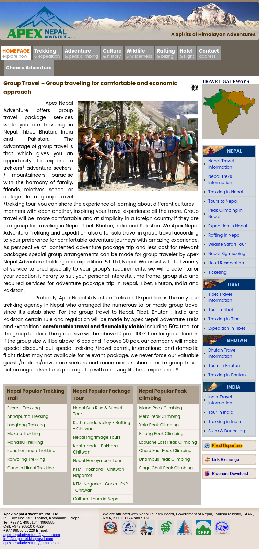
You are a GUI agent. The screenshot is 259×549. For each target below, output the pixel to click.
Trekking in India (224, 421)
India (233, 387)
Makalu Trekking (23, 433)
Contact (209, 53)
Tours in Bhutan (224, 365)
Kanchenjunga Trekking (31, 451)
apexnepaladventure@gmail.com (31, 543)
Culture (112, 53)
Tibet (233, 284)
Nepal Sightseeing (226, 253)
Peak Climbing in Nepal (225, 213)
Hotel (187, 53)
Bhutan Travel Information (222, 353)
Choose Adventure (29, 67)
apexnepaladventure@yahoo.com (31, 535)
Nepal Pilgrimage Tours (96, 437)
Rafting (166, 53)
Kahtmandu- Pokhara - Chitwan (97, 449)
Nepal (234, 151)
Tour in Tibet (220, 309)
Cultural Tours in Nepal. (96, 499)
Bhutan (237, 340)
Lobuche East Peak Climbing (168, 442)
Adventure (81, 53)
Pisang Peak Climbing (161, 433)
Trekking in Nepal (225, 192)
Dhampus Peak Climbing (164, 459)
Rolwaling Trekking (26, 459)
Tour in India (220, 412)
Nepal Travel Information (221, 164)
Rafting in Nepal (224, 235)
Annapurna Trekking (27, 416)
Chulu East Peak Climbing (165, 451)
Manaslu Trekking (25, 442)
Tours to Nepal (223, 201)
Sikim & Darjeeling (226, 431)
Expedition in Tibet (226, 328)
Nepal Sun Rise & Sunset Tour (97, 411)
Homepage (16, 53)
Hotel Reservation (226, 263)
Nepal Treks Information (220, 179)
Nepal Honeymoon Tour (97, 461)
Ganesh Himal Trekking (30, 468)
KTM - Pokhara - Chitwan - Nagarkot (100, 472)
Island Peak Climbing (160, 408)
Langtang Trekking (26, 425)
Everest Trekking (23, 408)
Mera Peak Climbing (159, 416)
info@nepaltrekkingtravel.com (28, 539)
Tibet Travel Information (220, 297)
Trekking (47, 53)
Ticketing (217, 272)
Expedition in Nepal (227, 226)
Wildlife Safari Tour (227, 244)
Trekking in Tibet (224, 319)
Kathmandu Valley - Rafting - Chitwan (101, 426)
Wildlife (139, 53)
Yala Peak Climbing (159, 425)
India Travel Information (220, 400)
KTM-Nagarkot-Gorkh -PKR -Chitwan (100, 487)
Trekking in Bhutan (227, 375)
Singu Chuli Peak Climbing (166, 468)
